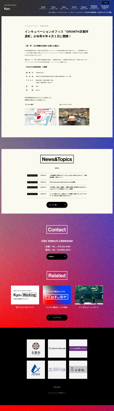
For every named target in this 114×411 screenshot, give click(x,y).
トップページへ (57, 324)
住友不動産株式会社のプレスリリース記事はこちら (37, 98)
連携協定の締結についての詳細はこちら (35, 100)
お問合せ (52, 262)
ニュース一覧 (53, 211)
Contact (106, 2)
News (53, 12)
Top (49, 12)
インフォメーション (62, 12)
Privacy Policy (57, 392)
